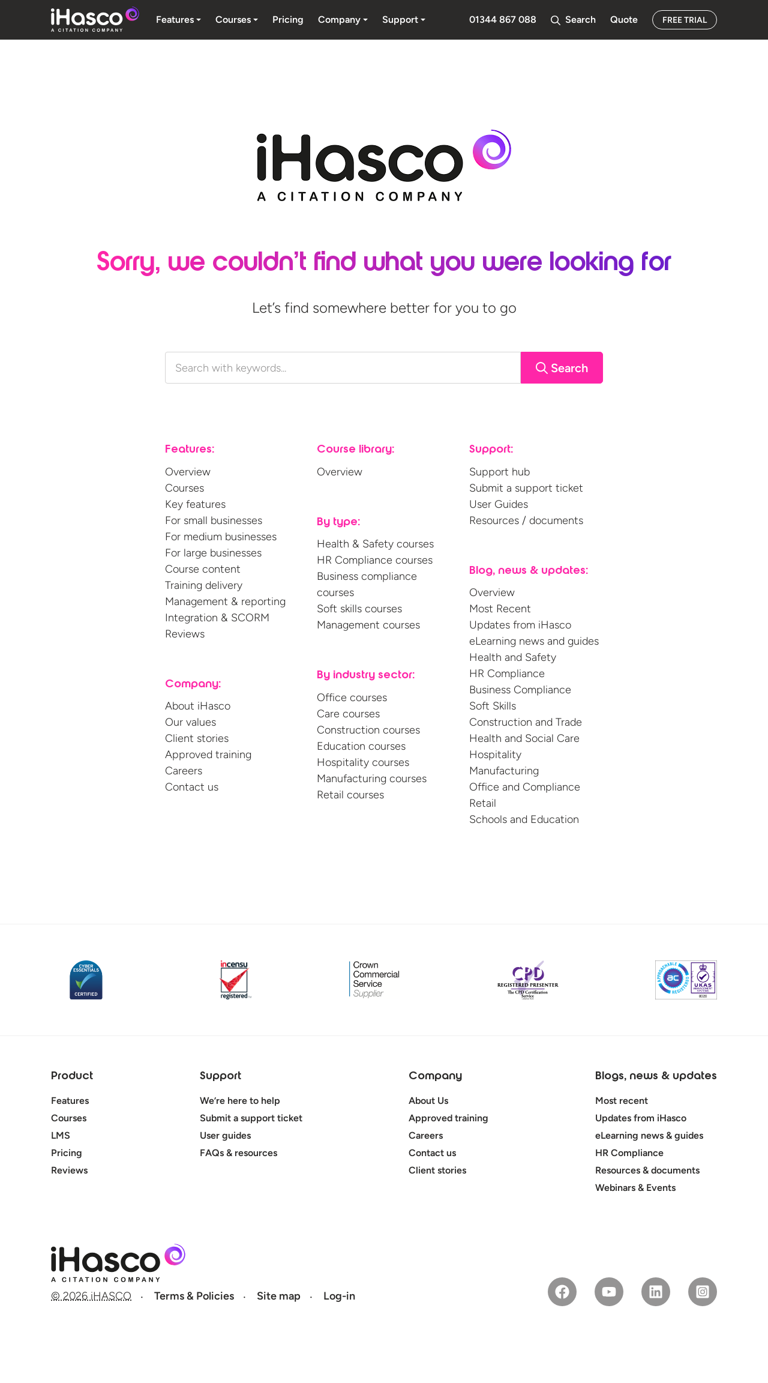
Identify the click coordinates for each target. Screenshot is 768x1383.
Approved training (208, 754)
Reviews (185, 633)
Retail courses (350, 794)
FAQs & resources (238, 1153)
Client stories (197, 738)
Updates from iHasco (520, 624)
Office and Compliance (524, 787)
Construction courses (368, 730)
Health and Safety (512, 657)
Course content (203, 569)
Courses (184, 488)
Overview (188, 471)
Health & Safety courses (375, 543)
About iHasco (197, 706)
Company (435, 1076)
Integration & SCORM (217, 617)
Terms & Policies (194, 1296)
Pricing (66, 1153)
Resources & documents (647, 1170)
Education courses (361, 746)
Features (70, 1100)
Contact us (191, 787)
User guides (225, 1135)
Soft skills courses (359, 608)
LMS (60, 1135)
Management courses (368, 624)
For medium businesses (221, 536)
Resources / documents (526, 520)
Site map (279, 1296)
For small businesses (213, 520)
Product (72, 1076)
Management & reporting (225, 601)
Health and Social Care (524, 738)
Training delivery (203, 585)
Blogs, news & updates (656, 1076)
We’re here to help (240, 1100)
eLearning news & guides (649, 1135)
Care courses (348, 713)
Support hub (499, 471)
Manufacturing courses (372, 778)
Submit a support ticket (526, 488)
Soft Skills (492, 706)
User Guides (498, 504)
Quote (624, 19)
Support (220, 1076)
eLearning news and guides (534, 641)
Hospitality (495, 754)
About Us (428, 1100)
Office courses (352, 697)
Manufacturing (504, 770)
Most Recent (500, 608)
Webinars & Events (635, 1187)
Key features (195, 504)
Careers (183, 770)
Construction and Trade (525, 722)
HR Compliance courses (375, 560)
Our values (190, 722)
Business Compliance (520, 689)
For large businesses (213, 552)
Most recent (621, 1100)
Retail (482, 803)
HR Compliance (507, 673)
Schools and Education (524, 819)
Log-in (339, 1296)
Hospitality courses (363, 762)
